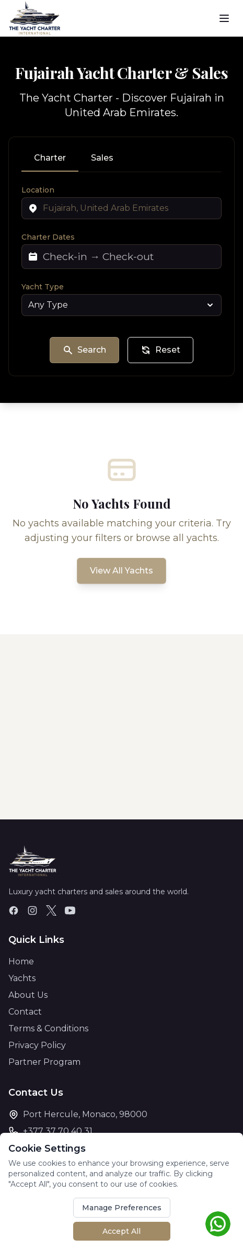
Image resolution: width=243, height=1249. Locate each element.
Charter (50, 158)
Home (21, 961)
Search (84, 350)
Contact (25, 1012)
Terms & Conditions (48, 1028)
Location (37, 190)
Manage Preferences (121, 1207)
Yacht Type (42, 286)
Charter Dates (48, 237)
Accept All (121, 1231)
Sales (102, 158)
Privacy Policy (37, 1045)
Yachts (22, 978)
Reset (160, 350)
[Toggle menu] (224, 18)
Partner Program (44, 1062)
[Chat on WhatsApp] (217, 1223)
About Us (28, 995)
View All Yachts (121, 571)
